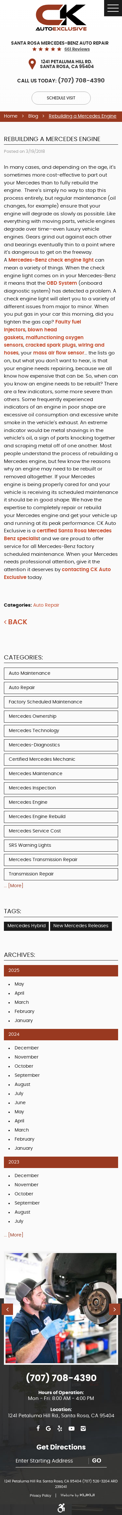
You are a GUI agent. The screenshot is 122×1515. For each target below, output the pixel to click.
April (19, 993)
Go (96, 1461)
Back (17, 622)
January (24, 1020)
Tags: (12, 911)
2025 (14, 970)
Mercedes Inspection (32, 788)
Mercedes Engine (28, 802)
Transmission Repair (31, 874)
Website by (75, 1495)
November (26, 1057)
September (27, 1075)
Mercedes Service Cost (35, 831)
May (19, 984)
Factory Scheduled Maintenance (45, 702)
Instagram (83, 1428)
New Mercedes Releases (80, 926)
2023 (13, 1162)
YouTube (72, 1428)
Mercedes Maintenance (35, 774)
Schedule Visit (61, 98)
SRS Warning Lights (30, 845)
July (19, 1093)
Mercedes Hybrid (26, 926)
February (24, 1011)
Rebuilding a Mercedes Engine (82, 116)
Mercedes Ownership (32, 716)
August (22, 1084)
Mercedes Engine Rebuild (37, 817)
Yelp (59, 1428)
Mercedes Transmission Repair (43, 860)
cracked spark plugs (50, 345)
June (20, 1103)
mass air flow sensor (58, 353)
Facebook (38, 1428)
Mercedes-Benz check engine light (51, 260)
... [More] (13, 886)
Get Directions (61, 1447)
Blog (33, 116)
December (27, 1048)
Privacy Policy (40, 1495)
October (24, 1066)
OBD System (62, 283)
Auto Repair (46, 605)
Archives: (19, 955)
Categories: (23, 658)
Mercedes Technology (34, 731)
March (22, 1002)
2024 (14, 1034)
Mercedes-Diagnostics (34, 745)
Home (11, 116)
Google (48, 1428)
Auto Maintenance (29, 673)
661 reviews (77, 49)
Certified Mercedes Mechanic (42, 759)
